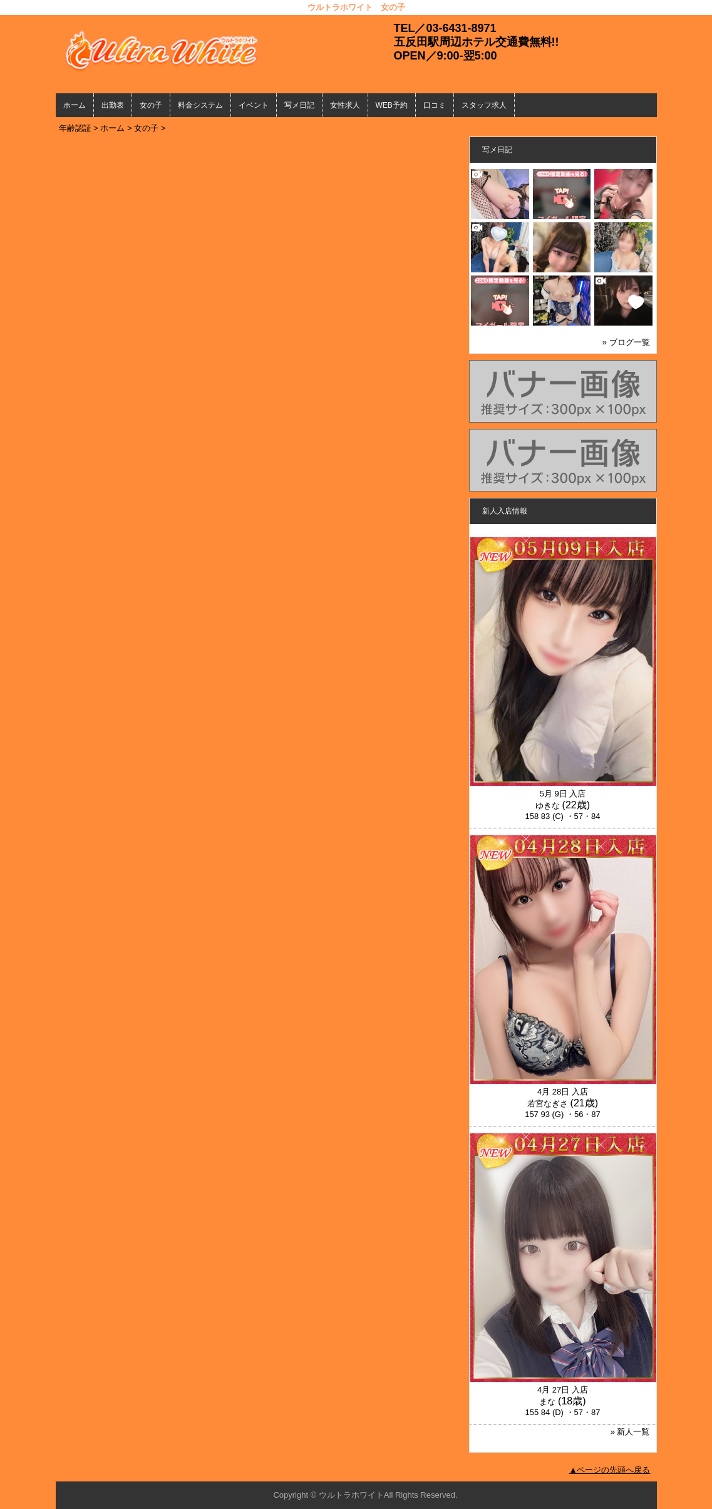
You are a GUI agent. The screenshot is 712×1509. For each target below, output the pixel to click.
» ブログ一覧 (626, 342)
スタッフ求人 (484, 105)
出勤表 (112, 105)
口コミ (434, 105)
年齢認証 (75, 128)
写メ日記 (299, 105)
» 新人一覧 (630, 1431)
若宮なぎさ (547, 1103)
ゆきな (547, 805)
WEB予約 (392, 105)
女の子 (151, 105)
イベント (254, 105)
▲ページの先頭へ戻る (610, 1470)
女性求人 (345, 105)
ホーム (74, 105)
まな (547, 1401)
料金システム (200, 105)
